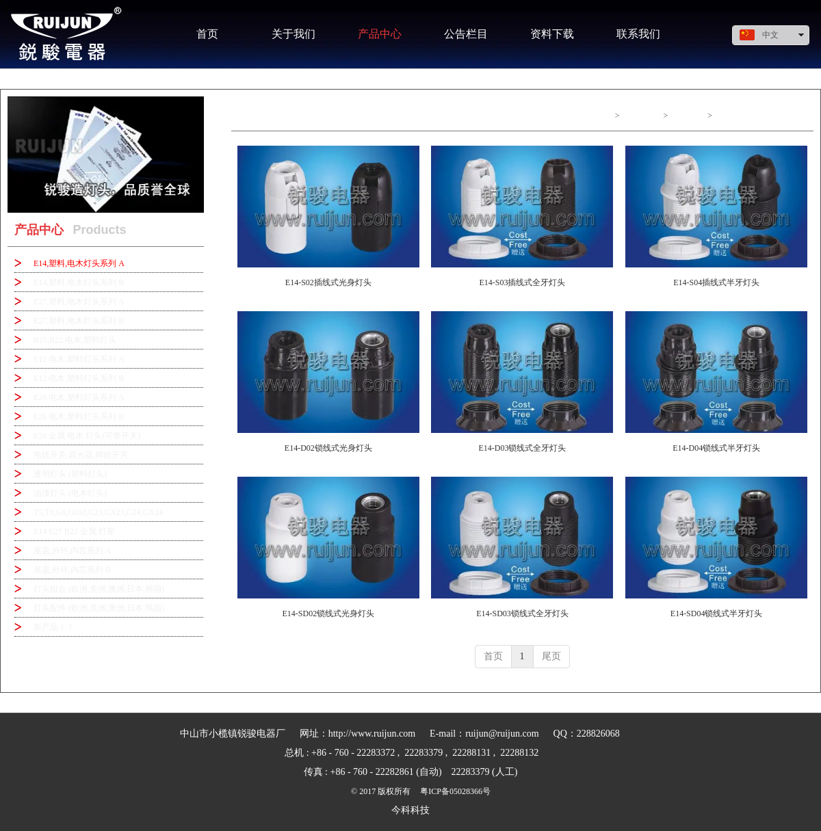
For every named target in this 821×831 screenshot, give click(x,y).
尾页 (551, 656)
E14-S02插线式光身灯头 (328, 282)
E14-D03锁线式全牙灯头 (522, 448)
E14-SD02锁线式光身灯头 (328, 613)
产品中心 (641, 115)
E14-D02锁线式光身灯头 (328, 448)
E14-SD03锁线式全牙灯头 (522, 613)
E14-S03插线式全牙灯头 (522, 282)
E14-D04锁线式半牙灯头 (716, 448)
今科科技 (410, 810)
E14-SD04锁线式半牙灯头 (716, 613)
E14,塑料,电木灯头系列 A (761, 115)
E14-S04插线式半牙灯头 (716, 282)
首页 (603, 115)
